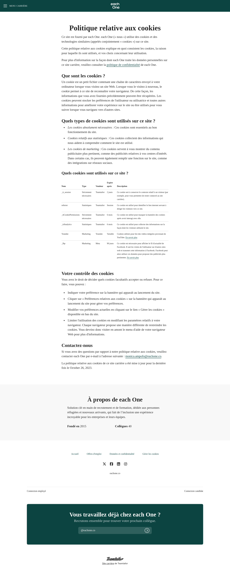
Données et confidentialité (122, 454)
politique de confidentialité (123, 65)
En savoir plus (131, 237)
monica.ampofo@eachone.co (143, 356)
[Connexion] (147, 530)
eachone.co (115, 473)
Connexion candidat (193, 491)
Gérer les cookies (150, 454)
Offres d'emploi (94, 454)
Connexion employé (36, 491)
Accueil (75, 454)
